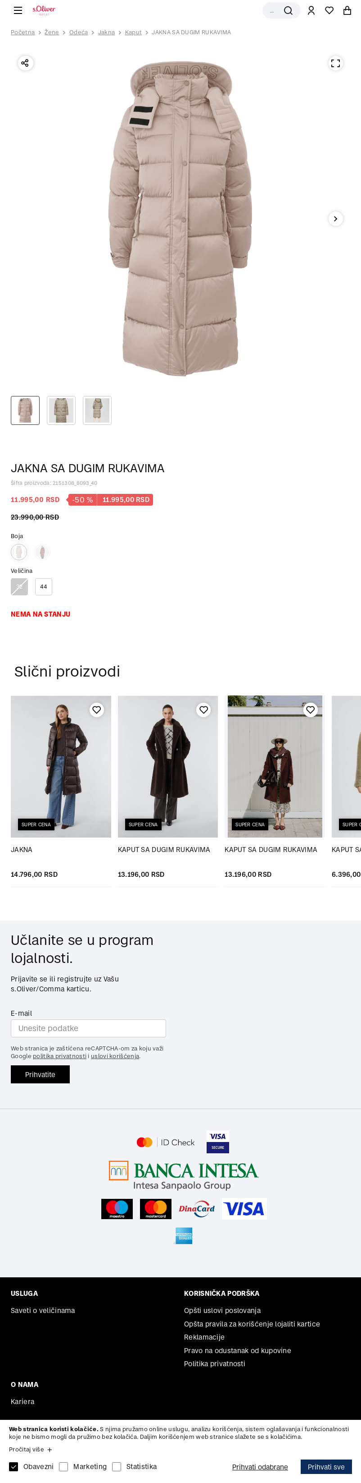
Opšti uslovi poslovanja (222, 1310)
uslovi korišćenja (115, 1056)
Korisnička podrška (221, 1293)
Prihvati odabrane (260, 1467)
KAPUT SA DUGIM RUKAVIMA (164, 849)
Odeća (78, 32)
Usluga (24, 1293)
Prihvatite (40, 1074)
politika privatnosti (59, 1056)
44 (44, 586)
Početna (23, 32)
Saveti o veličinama (43, 1310)
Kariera (22, 1401)
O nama (24, 1384)
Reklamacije (204, 1337)
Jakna (106, 32)
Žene (52, 32)
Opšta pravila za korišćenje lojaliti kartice (252, 1324)
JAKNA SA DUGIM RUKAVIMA (191, 32)
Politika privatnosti (214, 1363)
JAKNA (22, 849)
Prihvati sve (326, 1467)
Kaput (133, 32)
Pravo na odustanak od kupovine (237, 1350)
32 (19, 586)
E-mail (21, 1013)
